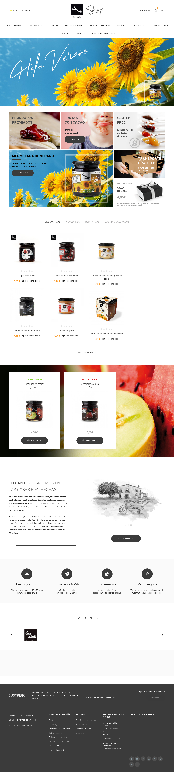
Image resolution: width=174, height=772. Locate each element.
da (163, 691)
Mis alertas (80, 733)
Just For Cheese (161, 25)
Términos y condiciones (59, 729)
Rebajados (92, 221)
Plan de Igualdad (56, 750)
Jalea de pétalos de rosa (66, 275)
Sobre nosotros (55, 733)
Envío (51, 720)
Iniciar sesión (81, 724)
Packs (80, 34)
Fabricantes (87, 620)
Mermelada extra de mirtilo (27, 330)
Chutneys (121, 25)
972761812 (28, 10)
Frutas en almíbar (14, 25)
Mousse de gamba (67, 330)
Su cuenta (81, 714)
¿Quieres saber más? (126, 541)
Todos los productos (87, 353)
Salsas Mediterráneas (99, 25)
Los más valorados (117, 221)
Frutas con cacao (73, 25)
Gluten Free (64, 34)
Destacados (52, 221)
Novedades (73, 221)
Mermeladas (36, 25)
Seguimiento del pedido (86, 720)
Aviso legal (53, 724)
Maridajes (139, 25)
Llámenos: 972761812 (112, 738)
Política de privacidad (58, 737)
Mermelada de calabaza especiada (107, 333)
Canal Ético (54, 746)
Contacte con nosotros (59, 741)
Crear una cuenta (83, 729)
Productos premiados (102, 34)
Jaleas (55, 25)
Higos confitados (27, 275)
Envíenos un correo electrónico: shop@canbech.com (112, 746)
